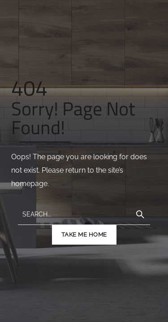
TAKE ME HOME (84, 234)
